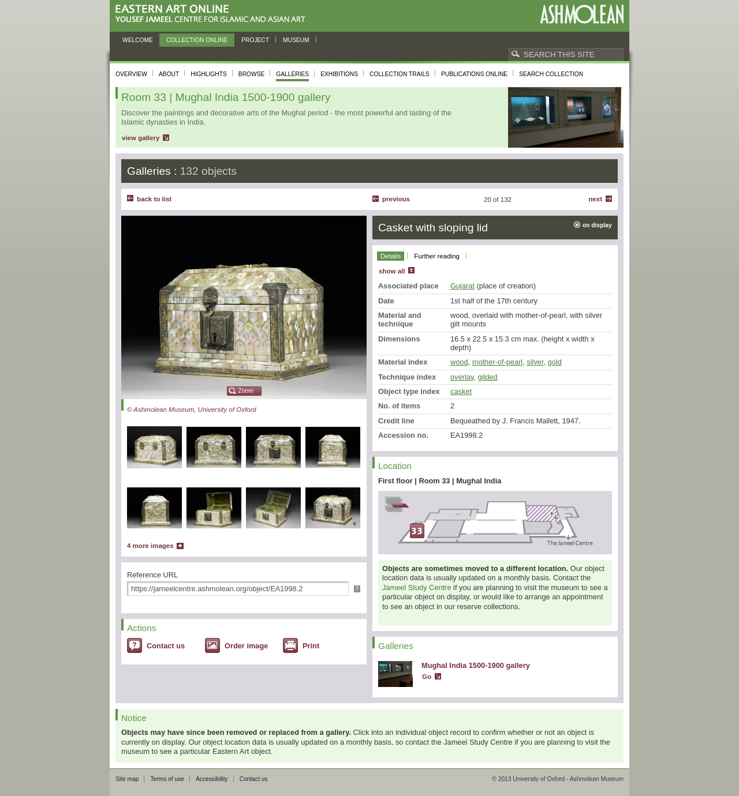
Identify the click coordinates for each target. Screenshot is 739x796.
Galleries (292, 74)
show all (392, 271)
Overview (131, 74)
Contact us (166, 645)
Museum (296, 40)
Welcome (137, 40)
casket (461, 391)
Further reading (437, 256)
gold (555, 362)
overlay (461, 377)
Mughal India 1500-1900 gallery (475, 665)
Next (595, 199)
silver (535, 362)
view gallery (140, 137)
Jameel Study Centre (416, 587)
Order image (246, 645)
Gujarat (462, 285)
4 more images (150, 545)
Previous (396, 199)
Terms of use (167, 779)
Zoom (245, 391)
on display (597, 225)
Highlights (209, 74)
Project (255, 40)
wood (459, 362)
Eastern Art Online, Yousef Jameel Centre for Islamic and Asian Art (213, 14)
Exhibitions (339, 74)
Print (311, 645)
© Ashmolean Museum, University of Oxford (191, 409)
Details (390, 256)
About (169, 74)
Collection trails (400, 74)
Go (426, 676)
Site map (127, 779)
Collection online (196, 40)
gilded (487, 377)
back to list (154, 199)
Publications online (474, 74)
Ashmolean (582, 14)
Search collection (551, 74)
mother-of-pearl (497, 362)
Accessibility (212, 779)
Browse (251, 74)
